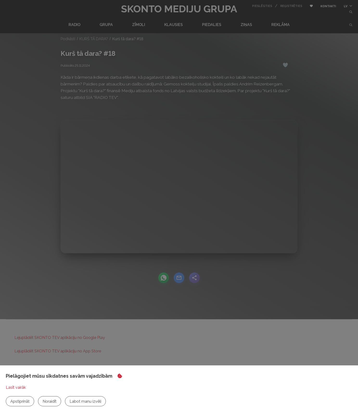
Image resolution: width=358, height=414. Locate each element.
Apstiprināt (20, 401)
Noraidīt (50, 401)
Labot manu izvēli (85, 401)
